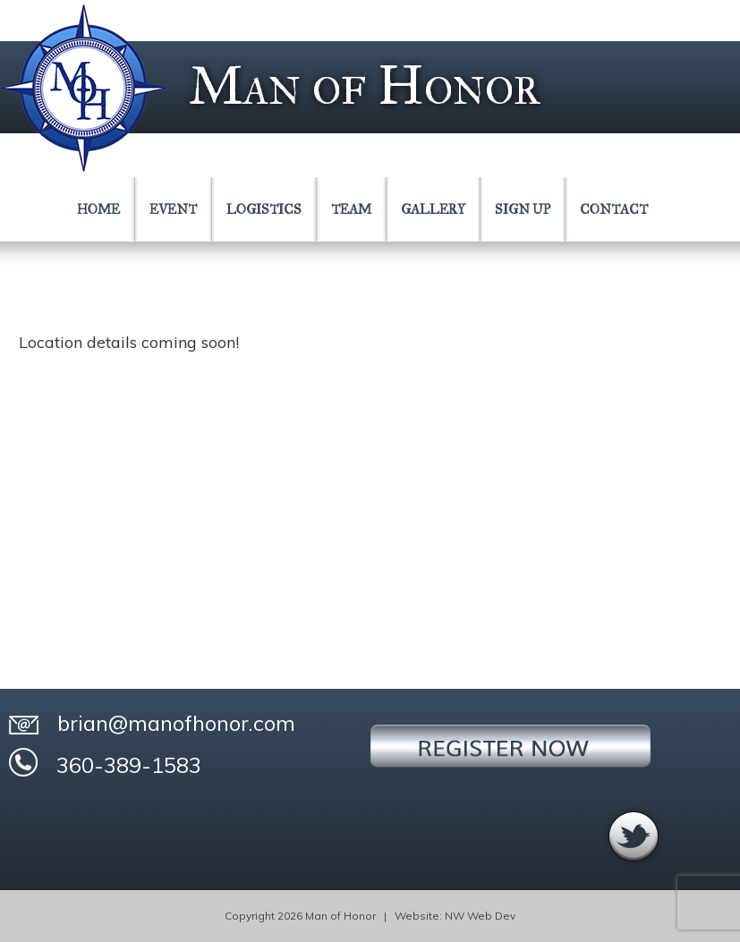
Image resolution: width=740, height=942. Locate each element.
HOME (98, 209)
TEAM (351, 209)
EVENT (173, 209)
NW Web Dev (480, 915)
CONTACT (614, 209)
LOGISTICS (264, 209)
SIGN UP (522, 209)
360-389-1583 (105, 763)
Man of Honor (364, 85)
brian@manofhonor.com (152, 722)
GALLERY (433, 209)
